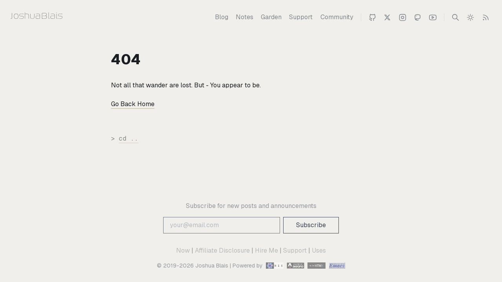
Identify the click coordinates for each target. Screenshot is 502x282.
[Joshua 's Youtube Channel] (433, 17)
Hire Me (266, 250)
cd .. (128, 138)
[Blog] (221, 17)
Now (183, 250)
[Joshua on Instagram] (402, 17)
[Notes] (244, 17)
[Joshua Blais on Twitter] (387, 17)
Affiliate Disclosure (222, 250)
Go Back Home (133, 104)
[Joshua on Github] (372, 17)
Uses (319, 250)
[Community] (336, 17)
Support (295, 250)
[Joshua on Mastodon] (417, 17)
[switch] (470, 17)
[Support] (301, 17)
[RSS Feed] (485, 17)
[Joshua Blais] (52, 17)
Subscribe (311, 225)
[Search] (455, 17)
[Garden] (271, 17)
